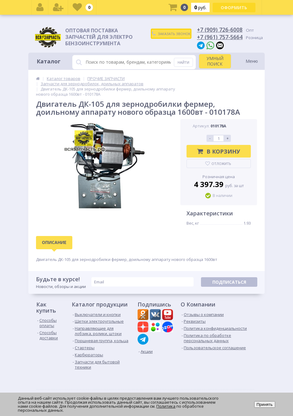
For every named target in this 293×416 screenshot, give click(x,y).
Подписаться (229, 282)
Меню (252, 61)
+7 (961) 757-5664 (220, 37)
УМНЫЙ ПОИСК (215, 61)
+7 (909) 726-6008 (220, 29)
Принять (265, 404)
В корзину (218, 151)
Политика (165, 406)
